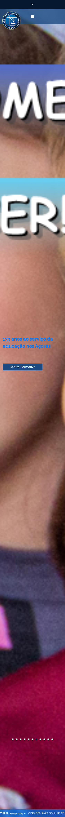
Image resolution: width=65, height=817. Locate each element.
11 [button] (52, 739)
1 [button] (13, 739)
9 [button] (44, 739)
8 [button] (40, 739)
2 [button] (17, 739)
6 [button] (32, 739)
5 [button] (29, 739)
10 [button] (48, 739)
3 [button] (21, 739)
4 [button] (25, 739)
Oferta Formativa (22, 367)
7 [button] (36, 739)
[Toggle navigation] (32, 16)
